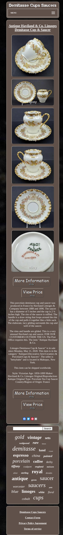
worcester (19, 486)
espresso (21, 455)
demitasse (24, 448)
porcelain (21, 461)
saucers (37, 485)
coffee (38, 461)
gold (19, 437)
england (39, 466)
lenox (44, 444)
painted (48, 456)
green (34, 480)
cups (38, 497)
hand (42, 450)
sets (48, 438)
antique (20, 478)
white (42, 492)
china (36, 455)
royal (37, 471)
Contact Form (32, 517)
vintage (35, 437)
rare (35, 443)
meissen (50, 466)
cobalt (26, 499)
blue (14, 491)
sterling (24, 473)
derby (49, 462)
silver (15, 473)
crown (51, 451)
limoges (28, 491)
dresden (49, 473)
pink (50, 487)
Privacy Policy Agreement (33, 523)
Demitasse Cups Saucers (33, 512)
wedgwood (24, 443)
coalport (27, 466)
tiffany (15, 466)
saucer (47, 478)
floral (51, 492)
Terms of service (32, 528)
